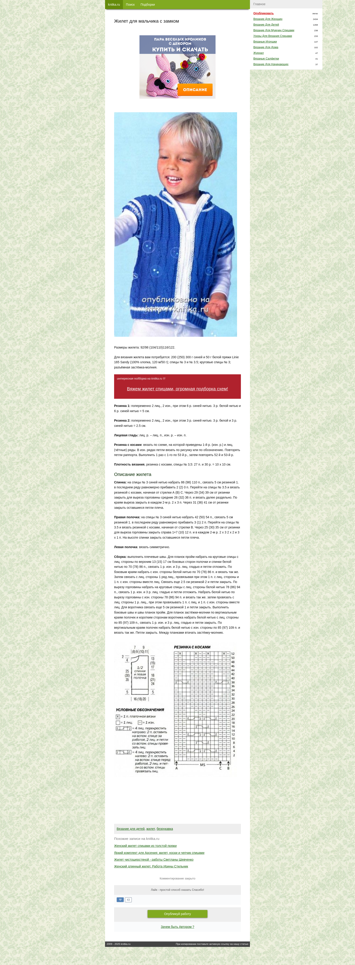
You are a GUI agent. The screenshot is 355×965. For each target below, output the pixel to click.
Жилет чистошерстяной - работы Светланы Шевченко (153, 859)
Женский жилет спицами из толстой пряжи (145, 846)
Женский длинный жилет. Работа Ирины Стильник (151, 866)
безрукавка (165, 829)
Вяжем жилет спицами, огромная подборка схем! (177, 388)
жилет (150, 829)
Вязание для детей (130, 829)
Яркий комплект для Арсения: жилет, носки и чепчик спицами (159, 853)
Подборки (148, 4)
